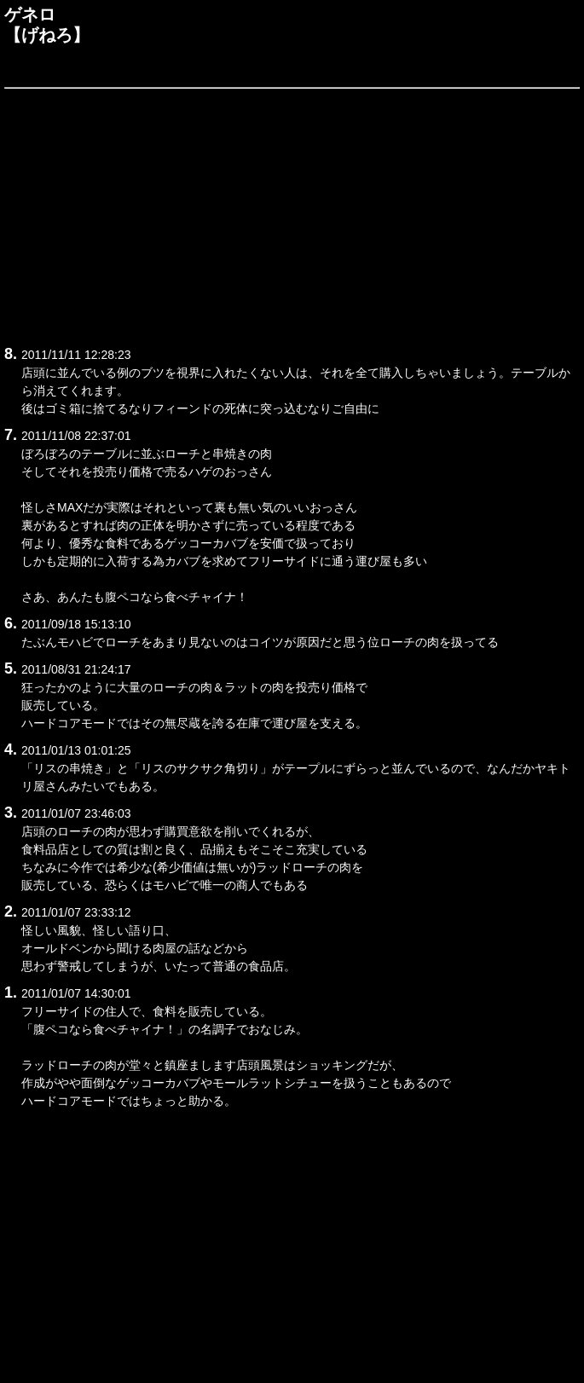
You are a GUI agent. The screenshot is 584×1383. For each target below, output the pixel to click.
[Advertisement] (292, 214)
